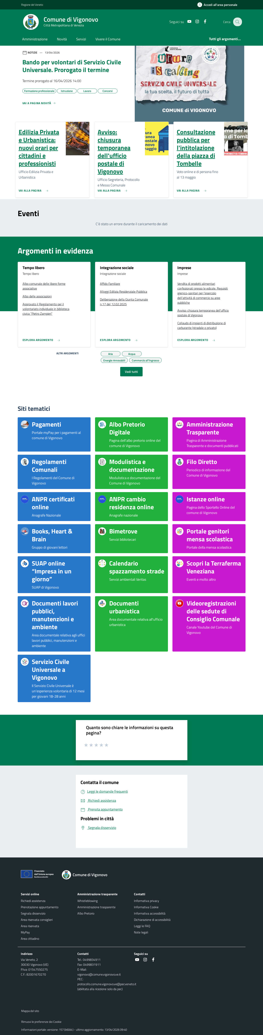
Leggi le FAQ (142, 926)
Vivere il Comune (107, 39)
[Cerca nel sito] (237, 22)
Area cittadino (30, 938)
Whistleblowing (87, 900)
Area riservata (30, 926)
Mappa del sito (30, 1011)
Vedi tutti (131, 371)
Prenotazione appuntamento (39, 907)
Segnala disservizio (33, 913)
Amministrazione (35, 39)
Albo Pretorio (85, 913)
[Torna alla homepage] (87, 874)
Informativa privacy (146, 900)
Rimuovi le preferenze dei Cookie (41, 1021)
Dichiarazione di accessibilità (152, 919)
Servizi (81, 39)
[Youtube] (187, 21)
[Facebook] (202, 21)
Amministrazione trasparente (96, 907)
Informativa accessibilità (149, 913)
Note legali (141, 932)
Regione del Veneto (32, 5)
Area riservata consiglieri (37, 919)
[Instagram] (195, 21)
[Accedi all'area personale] (219, 4)
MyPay (25, 932)
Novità (62, 39)
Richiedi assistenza (33, 900)
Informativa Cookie (146, 907)
